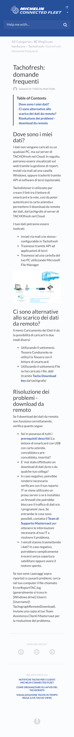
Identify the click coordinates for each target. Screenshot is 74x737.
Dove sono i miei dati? (34, 104)
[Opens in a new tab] (37, 721)
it (67, 7)
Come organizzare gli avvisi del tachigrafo (37, 689)
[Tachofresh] (36, 46)
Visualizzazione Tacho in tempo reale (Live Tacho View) (37, 696)
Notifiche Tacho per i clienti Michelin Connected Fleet (37, 681)
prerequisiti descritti (35, 438)
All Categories (22, 42)
